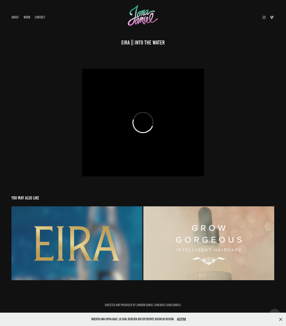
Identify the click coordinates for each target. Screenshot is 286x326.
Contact (40, 17)
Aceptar (181, 319)
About (15, 17)
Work (27, 17)
